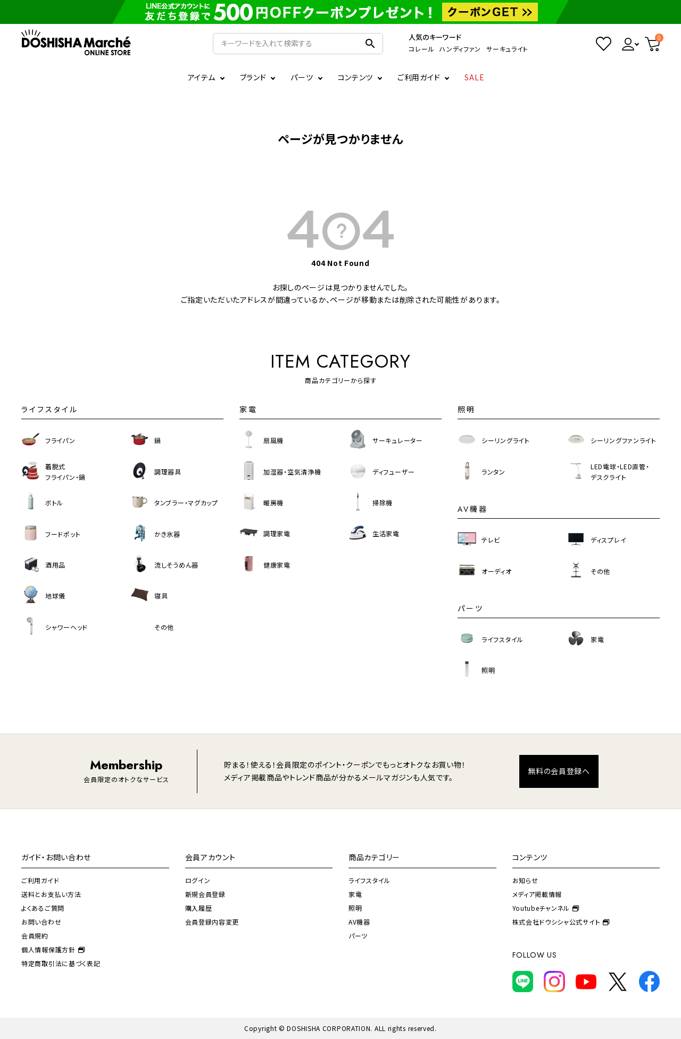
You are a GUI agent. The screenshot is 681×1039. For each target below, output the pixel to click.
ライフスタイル (369, 880)
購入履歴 (198, 907)
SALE (474, 77)
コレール (421, 48)
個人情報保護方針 (53, 949)
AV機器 (359, 921)
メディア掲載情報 (537, 894)
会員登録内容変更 (212, 921)
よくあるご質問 (42, 907)
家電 (355, 894)
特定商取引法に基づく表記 (60, 963)
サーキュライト (507, 48)
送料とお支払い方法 (51, 894)
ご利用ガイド (418, 77)
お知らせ (525, 880)
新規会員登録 (205, 894)
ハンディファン (460, 48)
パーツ (358, 935)
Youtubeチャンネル (545, 907)
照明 (355, 907)
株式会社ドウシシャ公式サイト (561, 921)
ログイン (198, 880)
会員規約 (34, 935)
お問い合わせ (41, 921)
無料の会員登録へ (559, 771)
